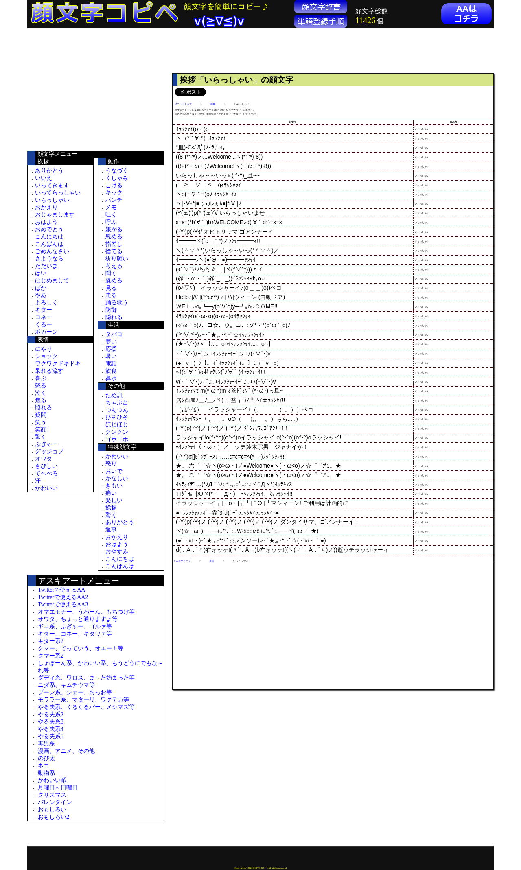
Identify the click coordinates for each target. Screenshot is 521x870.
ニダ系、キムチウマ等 (66, 685)
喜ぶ (40, 378)
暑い (111, 356)
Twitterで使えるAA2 (63, 597)
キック (114, 193)
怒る (40, 386)
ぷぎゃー (46, 444)
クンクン (116, 432)
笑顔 (40, 429)
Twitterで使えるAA (61, 590)
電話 (111, 364)
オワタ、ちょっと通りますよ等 (78, 619)
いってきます (52, 185)
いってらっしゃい (58, 193)
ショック (46, 356)
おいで (114, 471)
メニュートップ (183, 104)
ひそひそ (116, 417)
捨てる (114, 251)
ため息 (114, 395)
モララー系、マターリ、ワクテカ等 (83, 700)
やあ (40, 295)
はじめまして (52, 281)
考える (114, 266)
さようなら (49, 259)
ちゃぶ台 (116, 403)
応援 (111, 349)
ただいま (46, 266)
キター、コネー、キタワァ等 (75, 634)
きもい (114, 486)
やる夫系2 (50, 714)
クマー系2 (50, 656)
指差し (114, 244)
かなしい (116, 478)
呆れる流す (49, 371)
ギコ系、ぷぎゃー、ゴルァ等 (75, 626)
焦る (40, 400)
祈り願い (116, 259)
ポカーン (46, 332)
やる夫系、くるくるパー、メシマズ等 (86, 707)
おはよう (46, 222)
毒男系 (46, 744)
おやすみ (116, 552)
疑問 (40, 415)
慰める (114, 237)
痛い (111, 493)
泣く (40, 393)
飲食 (111, 371)
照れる (43, 407)
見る (111, 288)
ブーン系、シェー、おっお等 (75, 692)
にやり (43, 349)
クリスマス (52, 795)
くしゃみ (116, 178)
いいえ (43, 178)
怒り (111, 464)
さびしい (46, 466)
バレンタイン (55, 802)
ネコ (43, 766)
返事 (111, 530)
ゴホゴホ (116, 439)
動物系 (46, 773)
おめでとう (49, 229)
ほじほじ (116, 425)
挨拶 (111, 508)
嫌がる (114, 229)
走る (111, 295)
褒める (114, 281)
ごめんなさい (52, 251)
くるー (43, 324)
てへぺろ (46, 473)
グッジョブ (49, 451)
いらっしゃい (52, 200)
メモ (111, 207)
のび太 (46, 758)
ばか (40, 288)
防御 (111, 310)
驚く (40, 437)
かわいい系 (52, 780)
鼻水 (111, 378)
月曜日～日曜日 (58, 788)
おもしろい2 (53, 817)
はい (40, 273)
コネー (43, 317)
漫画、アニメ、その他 (66, 751)
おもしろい (52, 810)
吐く (111, 215)
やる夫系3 (50, 722)
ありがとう (49, 171)
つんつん (116, 410)
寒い (111, 342)
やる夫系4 (50, 729)
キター (43, 310)
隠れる (114, 317)
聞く (111, 273)
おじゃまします (55, 215)
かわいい (46, 488)
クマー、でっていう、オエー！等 (80, 648)
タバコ (114, 334)
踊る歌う (116, 302)
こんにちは (49, 237)
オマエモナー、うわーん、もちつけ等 (86, 612)
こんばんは (49, 244)
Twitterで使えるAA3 (63, 604)
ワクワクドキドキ (58, 364)
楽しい (114, 500)
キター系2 (50, 641)
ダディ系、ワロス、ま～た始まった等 (86, 678)
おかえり (46, 207)
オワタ (43, 459)
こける (114, 185)
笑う (40, 422)
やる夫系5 (50, 736)
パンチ (114, 200)
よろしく (46, 302)
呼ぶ (111, 222)
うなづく (116, 171)
